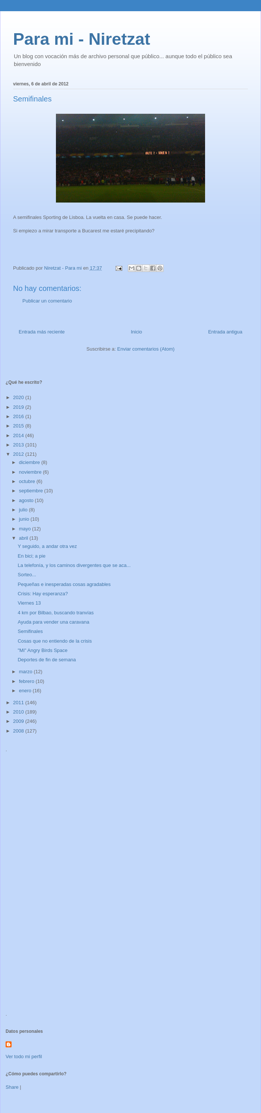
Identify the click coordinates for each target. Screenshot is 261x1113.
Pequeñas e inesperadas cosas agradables (64, 584)
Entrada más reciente (42, 332)
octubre (28, 481)
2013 (19, 445)
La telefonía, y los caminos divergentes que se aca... (74, 565)
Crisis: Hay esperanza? (42, 593)
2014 (19, 435)
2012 (19, 454)
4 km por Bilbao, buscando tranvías (56, 612)
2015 (19, 426)
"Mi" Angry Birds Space (42, 650)
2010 (19, 712)
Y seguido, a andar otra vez (47, 546)
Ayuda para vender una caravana (53, 622)
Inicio (136, 332)
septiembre (31, 490)
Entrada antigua (225, 332)
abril (24, 538)
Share (12, 1087)
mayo (25, 529)
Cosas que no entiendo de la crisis (55, 641)
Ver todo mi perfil (24, 1056)
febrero (27, 681)
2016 (19, 416)
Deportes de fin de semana (47, 659)
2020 (19, 397)
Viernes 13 (29, 603)
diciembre (30, 462)
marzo (26, 671)
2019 (19, 407)
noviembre (31, 472)
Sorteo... (27, 574)
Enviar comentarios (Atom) (145, 349)
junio (25, 519)
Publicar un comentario (47, 301)
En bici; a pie (31, 556)
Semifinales (30, 631)
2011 (19, 702)
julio (24, 509)
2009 (19, 721)
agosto (27, 500)
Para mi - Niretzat (81, 38)
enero (26, 690)
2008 (19, 731)
